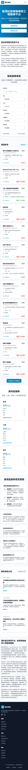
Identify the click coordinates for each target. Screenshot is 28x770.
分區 (4, 103)
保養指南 (3, 741)
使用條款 (3, 757)
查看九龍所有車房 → (8, 443)
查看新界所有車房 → (8, 468)
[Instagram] (4, 714)
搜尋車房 (5, 88)
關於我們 (3, 750)
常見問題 (3, 743)
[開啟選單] (25, 2)
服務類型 (5, 124)
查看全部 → (24, 144)
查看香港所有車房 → (8, 417)
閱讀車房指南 (14, 31)
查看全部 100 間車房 (14, 381)
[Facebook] (2, 714)
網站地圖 (20, 767)
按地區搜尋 (3, 724)
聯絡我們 (3, 753)
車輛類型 (5, 117)
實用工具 (3, 729)
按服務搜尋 (3, 726)
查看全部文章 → (22, 571)
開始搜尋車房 (14, 26)
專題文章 (3, 736)
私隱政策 (3, 755)
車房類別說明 (4, 738)
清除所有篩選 (6, 133)
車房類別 (5, 110)
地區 (4, 96)
